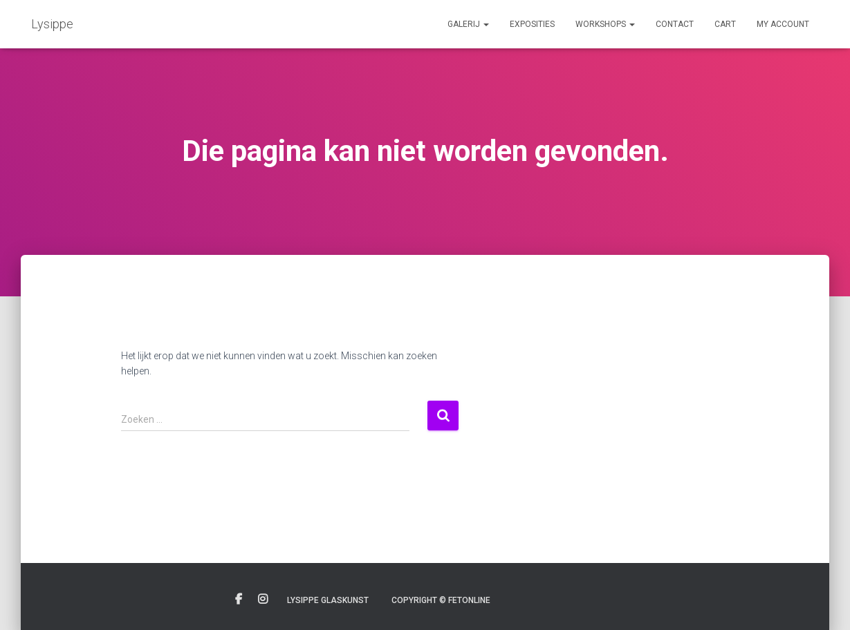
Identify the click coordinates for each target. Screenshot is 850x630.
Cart (725, 24)
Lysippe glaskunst (328, 600)
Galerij (468, 24)
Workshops (605, 24)
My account (783, 24)
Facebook (238, 599)
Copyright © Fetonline (440, 600)
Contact (675, 24)
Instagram (263, 599)
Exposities (532, 24)
